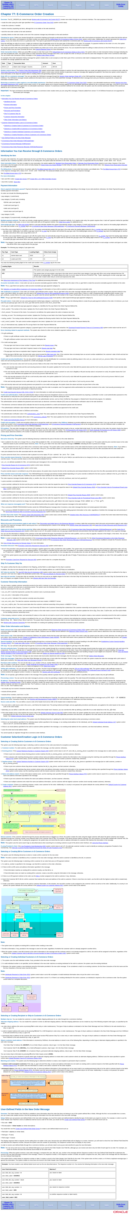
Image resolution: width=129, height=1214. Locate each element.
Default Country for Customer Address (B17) (37, 1072)
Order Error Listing (120, 5)
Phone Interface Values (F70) (78, 774)
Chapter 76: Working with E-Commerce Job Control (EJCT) (8, 5)
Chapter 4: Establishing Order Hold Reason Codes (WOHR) (41, 637)
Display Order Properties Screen (11, 682)
